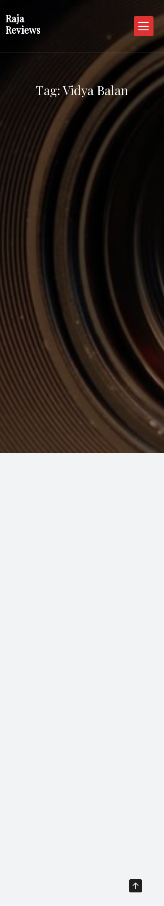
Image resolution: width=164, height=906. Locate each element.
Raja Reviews (22, 24)
